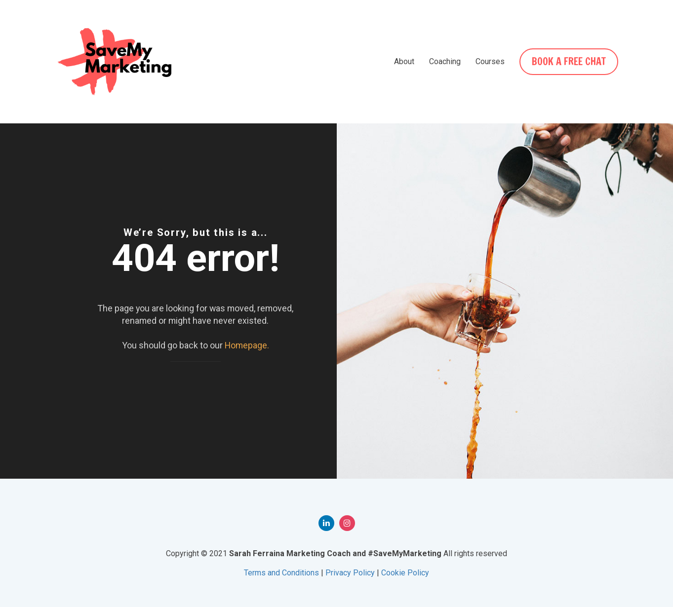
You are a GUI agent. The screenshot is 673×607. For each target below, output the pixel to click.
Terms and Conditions (281, 572)
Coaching (445, 61)
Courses (490, 61)
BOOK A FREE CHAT (569, 61)
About (404, 61)
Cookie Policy (405, 572)
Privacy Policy (350, 572)
